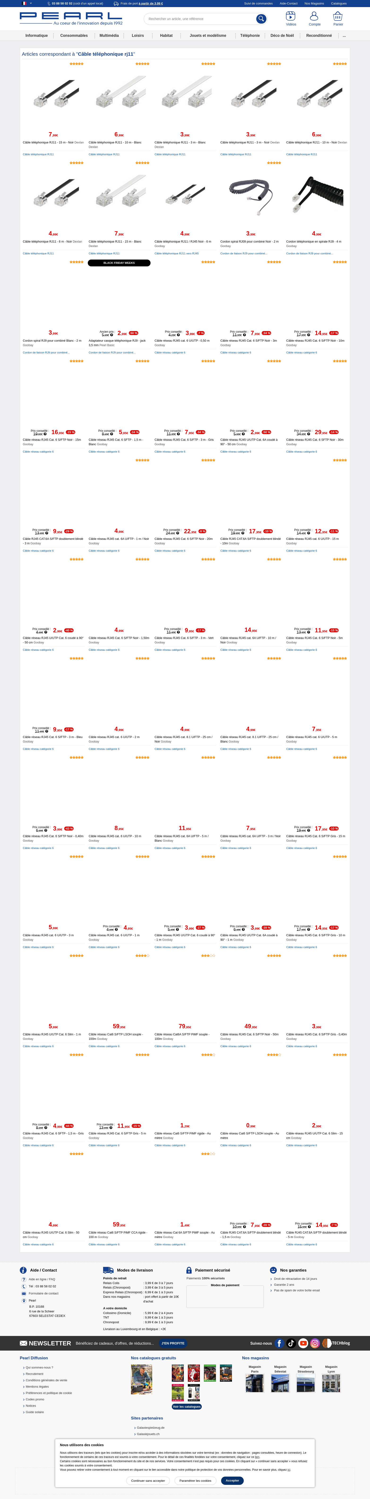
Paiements (205, 1278)
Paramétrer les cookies (195, 1480)
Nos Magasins (314, 3)
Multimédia (109, 36)
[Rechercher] (261, 19)
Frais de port (142, 3)
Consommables (74, 36)
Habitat (166, 36)
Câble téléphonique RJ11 (38, 154)
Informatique (36, 36)
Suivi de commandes (258, 3)
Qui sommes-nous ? (39, 1367)
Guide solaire (35, 1412)
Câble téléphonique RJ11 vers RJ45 (177, 253)
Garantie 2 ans (284, 1284)
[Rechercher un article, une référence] (206, 19)
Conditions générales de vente (46, 1380)
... (344, 36)
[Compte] (315, 18)
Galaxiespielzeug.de (150, 1427)
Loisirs (138, 36)
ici (289, 1469)
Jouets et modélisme (208, 36)
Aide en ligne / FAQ (42, 1279)
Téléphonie (250, 36)
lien (257, 1457)
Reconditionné (319, 36)
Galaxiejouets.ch (148, 1434)
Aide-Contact (289, 3)
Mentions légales (37, 1386)
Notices (31, 1405)
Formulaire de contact (44, 1293)
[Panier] (338, 18)
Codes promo (35, 1399)
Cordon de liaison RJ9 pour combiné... (243, 253)
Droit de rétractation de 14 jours (295, 1279)
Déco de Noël (282, 36)
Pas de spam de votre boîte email (297, 1290)
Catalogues (339, 3)
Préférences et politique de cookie (49, 1393)
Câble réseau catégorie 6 (170, 352)
